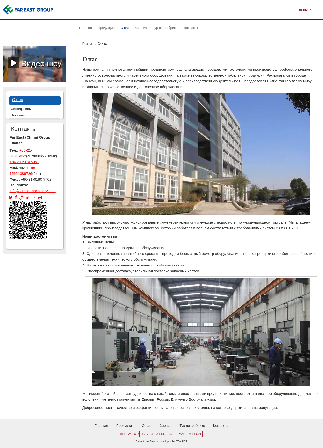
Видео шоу (35, 62)
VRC (147, 434)
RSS (160, 434)
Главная (88, 43)
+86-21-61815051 (24, 162)
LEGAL (195, 434)
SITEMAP (177, 434)
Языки (305, 9)
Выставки (18, 115)
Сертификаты (21, 109)
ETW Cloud (129, 434)
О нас (17, 100)
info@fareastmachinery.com (32, 191)
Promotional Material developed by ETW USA (161, 441)
